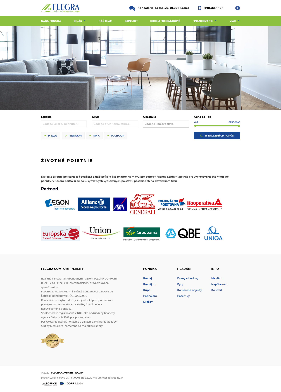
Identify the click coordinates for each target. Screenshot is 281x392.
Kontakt (131, 21)
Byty (180, 284)
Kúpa (96, 135)
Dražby (148, 301)
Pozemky (183, 296)
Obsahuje (149, 117)
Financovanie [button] (202, 21)
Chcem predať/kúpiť (165, 21)
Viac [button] (233, 21)
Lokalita (46, 117)
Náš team (106, 21)
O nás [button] (78, 21)
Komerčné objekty (189, 290)
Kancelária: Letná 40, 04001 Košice (163, 8)
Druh (95, 117)
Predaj (52, 135)
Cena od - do (202, 117)
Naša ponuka (51, 21)
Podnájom (117, 135)
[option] (140, 68)
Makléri (216, 278)
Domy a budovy (187, 278)
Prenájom (75, 135)
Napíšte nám (219, 284)
